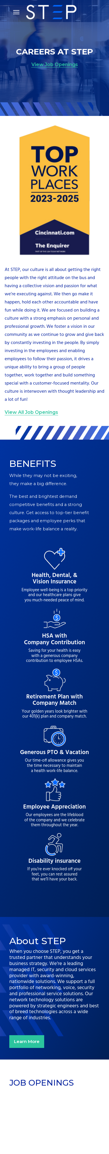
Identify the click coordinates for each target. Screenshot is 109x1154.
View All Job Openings (31, 412)
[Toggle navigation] (16, 12)
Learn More (27, 1041)
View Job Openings (54, 64)
